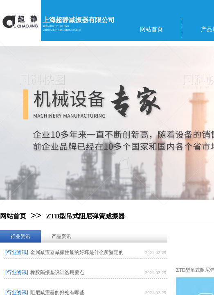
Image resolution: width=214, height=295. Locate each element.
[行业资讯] (16, 252)
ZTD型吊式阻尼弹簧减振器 (85, 216)
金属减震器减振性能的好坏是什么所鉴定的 (77, 252)
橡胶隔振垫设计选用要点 (57, 272)
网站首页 (13, 216)
